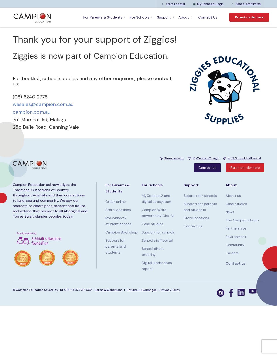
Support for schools (158, 232)
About (183, 17)
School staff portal (157, 240)
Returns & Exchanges (142, 290)
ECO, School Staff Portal (244, 158)
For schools (139, 17)
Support (164, 17)
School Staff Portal (246, 4)
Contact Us (207, 17)
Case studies (152, 224)
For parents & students (102, 17)
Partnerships (236, 228)
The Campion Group (242, 220)
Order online (115, 201)
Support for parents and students (115, 246)
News (230, 212)
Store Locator (173, 4)
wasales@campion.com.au (43, 104)
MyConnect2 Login (208, 4)
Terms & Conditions (108, 290)
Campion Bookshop (121, 232)
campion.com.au (31, 112)
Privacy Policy (170, 290)
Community (235, 245)
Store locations (118, 209)
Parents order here (249, 17)
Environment (236, 236)
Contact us (207, 168)
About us (233, 195)
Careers (232, 253)
